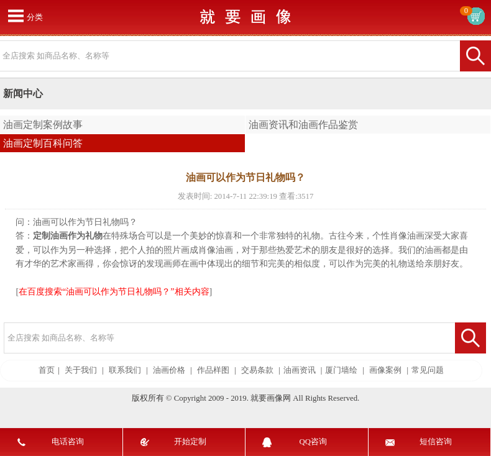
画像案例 (385, 370)
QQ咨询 (313, 441)
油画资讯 (299, 370)
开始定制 (190, 441)
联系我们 (125, 370)
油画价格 (169, 370)
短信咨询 (436, 441)
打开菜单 (15, 15)
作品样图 (213, 370)
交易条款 (257, 370)
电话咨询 (68, 441)
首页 (47, 370)
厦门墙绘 (341, 370)
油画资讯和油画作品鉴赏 (303, 124)
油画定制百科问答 (43, 143)
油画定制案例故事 (43, 124)
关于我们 (81, 370)
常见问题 (427, 370)
